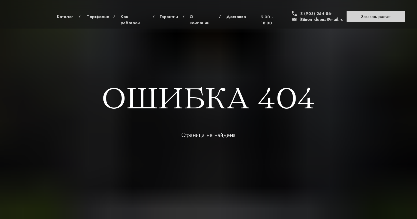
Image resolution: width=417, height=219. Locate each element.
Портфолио (98, 17)
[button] (376, 16)
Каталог (65, 17)
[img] (29, 16)
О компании (200, 20)
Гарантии (169, 17)
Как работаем (130, 20)
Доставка (236, 17)
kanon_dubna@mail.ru (322, 19)
